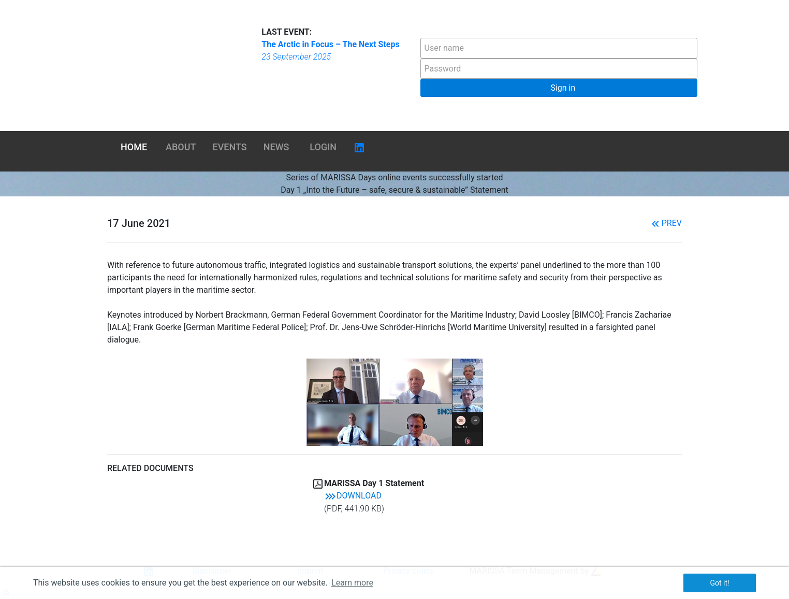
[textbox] (558, 48)
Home (134, 146)
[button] (558, 88)
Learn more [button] (352, 583)
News (276, 146)
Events (230, 146)
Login (323, 146)
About (181, 146)
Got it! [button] (719, 583)
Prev (665, 223)
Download (353, 496)
